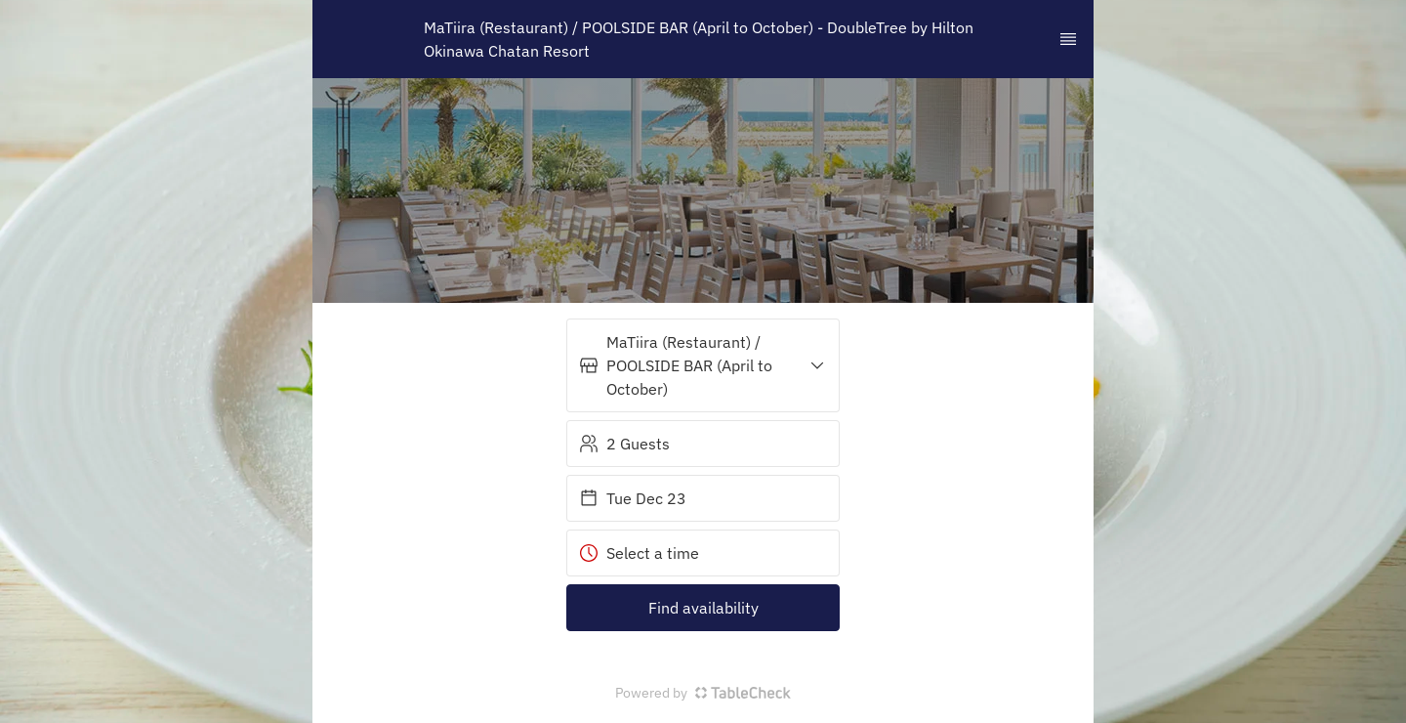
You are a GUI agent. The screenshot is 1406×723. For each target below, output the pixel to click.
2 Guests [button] (624, 443)
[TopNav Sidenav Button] (1068, 39)
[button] (703, 365)
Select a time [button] (639, 553)
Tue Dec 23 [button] (632, 498)
